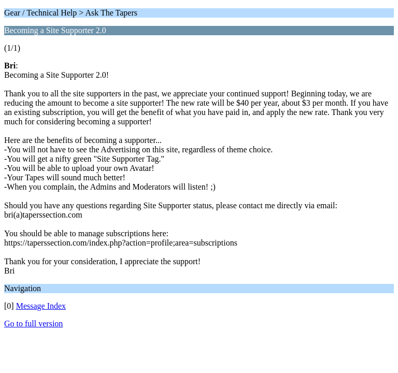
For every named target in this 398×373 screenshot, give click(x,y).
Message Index (41, 306)
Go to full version (33, 323)
